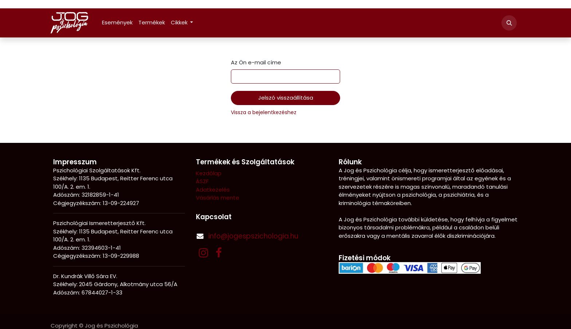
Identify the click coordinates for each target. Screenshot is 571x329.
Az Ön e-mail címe (256, 62)
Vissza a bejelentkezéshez (263, 112)
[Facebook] (219, 252)
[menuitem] (117, 23)
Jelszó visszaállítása (285, 97)
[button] (509, 23)
